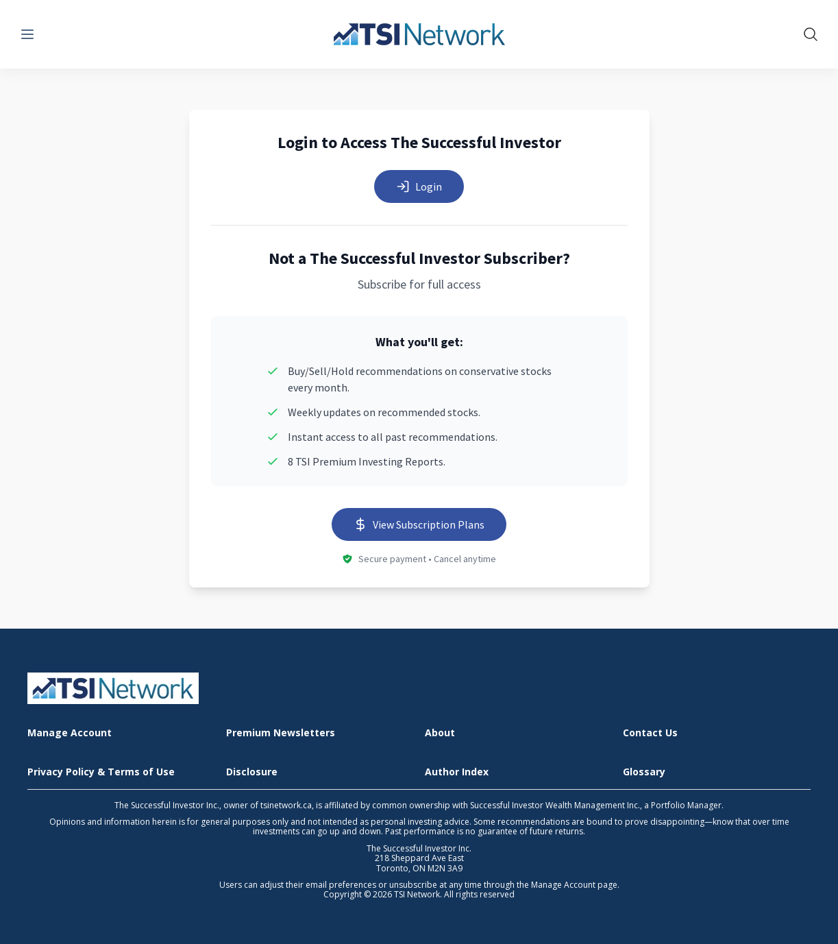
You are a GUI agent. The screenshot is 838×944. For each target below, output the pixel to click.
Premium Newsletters (280, 733)
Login (419, 186)
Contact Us (650, 733)
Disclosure (252, 772)
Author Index (457, 772)
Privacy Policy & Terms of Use (101, 772)
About (440, 733)
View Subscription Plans (419, 524)
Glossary (644, 772)
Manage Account (69, 733)
